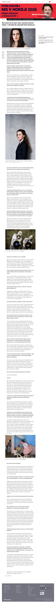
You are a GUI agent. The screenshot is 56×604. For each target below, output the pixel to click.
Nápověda (30, 589)
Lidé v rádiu (30, 590)
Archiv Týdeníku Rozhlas (28, 19)
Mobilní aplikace (19, 592)
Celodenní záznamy (17, 19)
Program (21, 1)
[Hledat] (52, 2)
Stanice (32, 1)
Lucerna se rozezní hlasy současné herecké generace (48, 38)
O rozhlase (38, 1)
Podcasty (17, 590)
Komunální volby (7, 589)
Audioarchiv (18, 589)
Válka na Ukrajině (7, 587)
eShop (5, 592)
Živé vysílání (18, 587)
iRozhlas (16, 1)
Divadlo (3, 19)
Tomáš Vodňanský (18, 162)
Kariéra (29, 592)
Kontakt (29, 593)
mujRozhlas (27, 1)
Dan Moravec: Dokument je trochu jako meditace (48, 47)
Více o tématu (41, 35)
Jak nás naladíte (31, 587)
